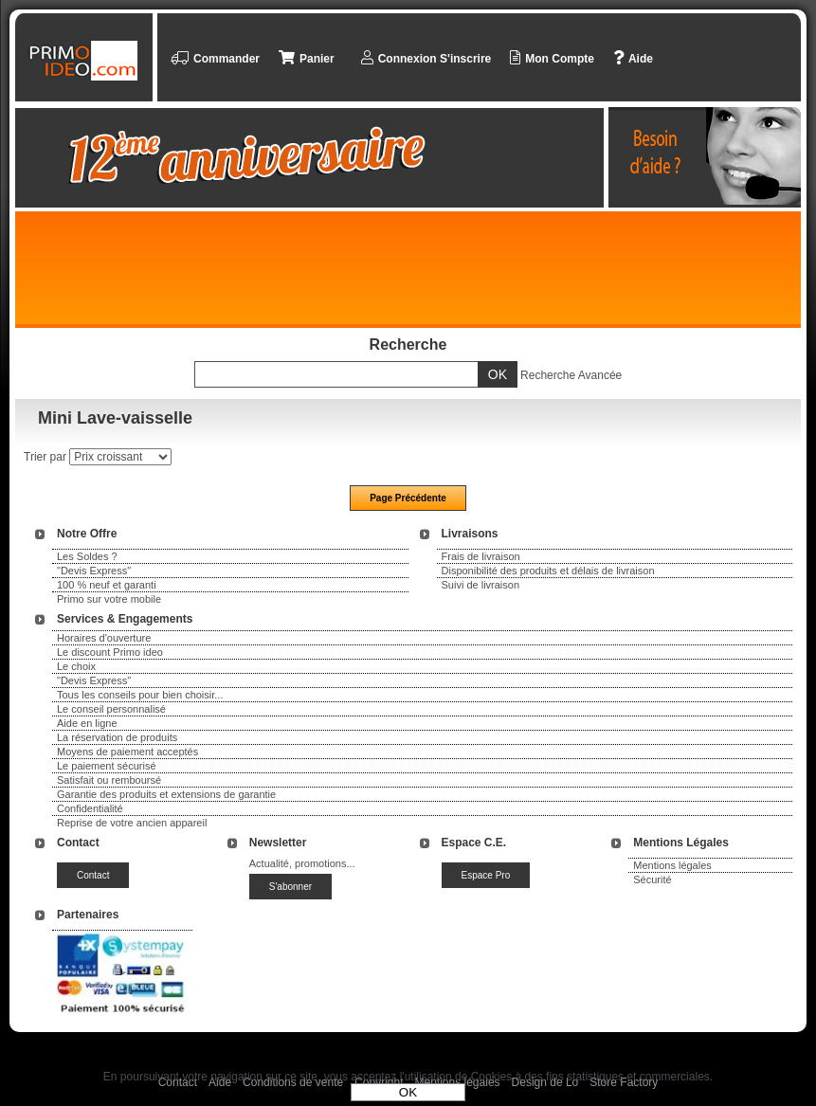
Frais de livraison (481, 556)
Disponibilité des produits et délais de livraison (548, 570)
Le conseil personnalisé (111, 709)
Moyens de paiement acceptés (127, 751)
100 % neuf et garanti (106, 584)
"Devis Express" (94, 570)
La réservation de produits (117, 737)
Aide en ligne (87, 723)
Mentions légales (672, 865)
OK (408, 1092)
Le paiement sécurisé (106, 765)
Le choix (76, 666)
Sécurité (652, 879)
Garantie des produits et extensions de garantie (166, 794)
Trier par (45, 456)
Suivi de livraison (481, 584)
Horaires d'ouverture (104, 638)
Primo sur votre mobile (109, 599)
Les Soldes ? (87, 556)
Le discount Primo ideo (110, 652)
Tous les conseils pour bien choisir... (140, 694)
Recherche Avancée (571, 375)
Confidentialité (90, 808)
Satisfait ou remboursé (109, 780)
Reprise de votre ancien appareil (132, 822)
